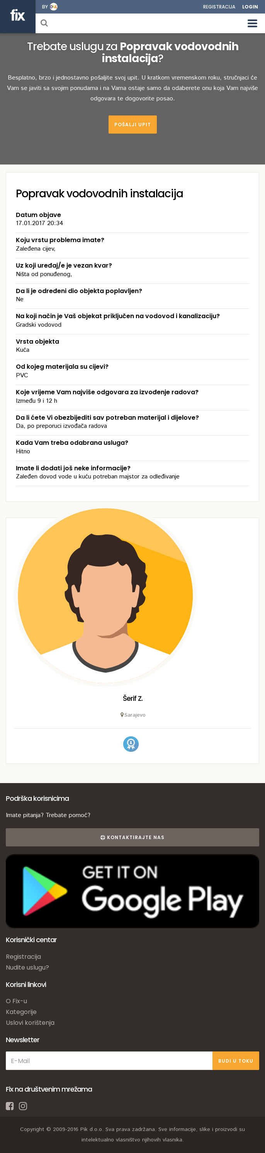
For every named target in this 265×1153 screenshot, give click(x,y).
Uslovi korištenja (30, 1022)
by (45, 6)
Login (250, 6)
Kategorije (21, 1011)
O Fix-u (16, 1001)
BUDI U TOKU (235, 1061)
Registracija (219, 6)
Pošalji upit (132, 124)
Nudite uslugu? (27, 967)
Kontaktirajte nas (132, 837)
